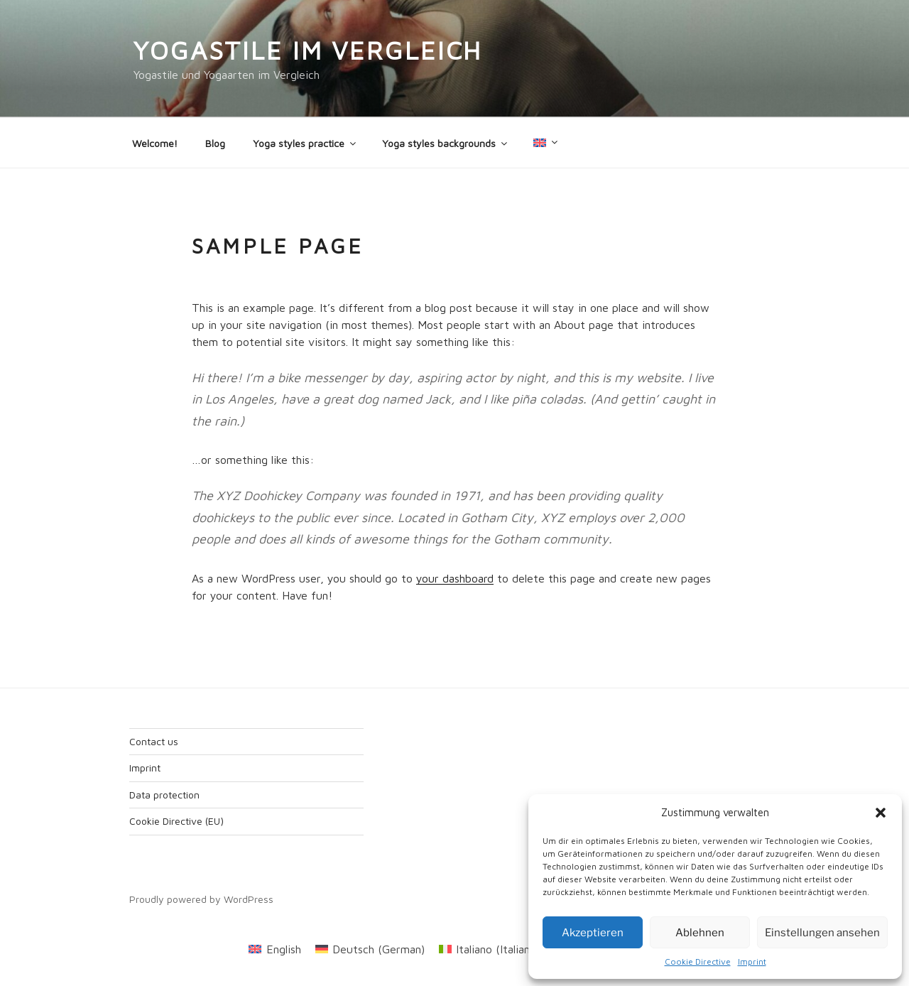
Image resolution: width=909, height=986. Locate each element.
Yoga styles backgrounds (445, 143)
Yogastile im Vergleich (308, 50)
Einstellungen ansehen (822, 932)
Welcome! (155, 143)
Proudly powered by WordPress (201, 899)
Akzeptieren (593, 932)
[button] (880, 813)
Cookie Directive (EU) (176, 821)
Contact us (153, 741)
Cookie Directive (698, 961)
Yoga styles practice (305, 143)
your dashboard (455, 578)
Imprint (752, 961)
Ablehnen (699, 932)
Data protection (164, 795)
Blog (215, 143)
